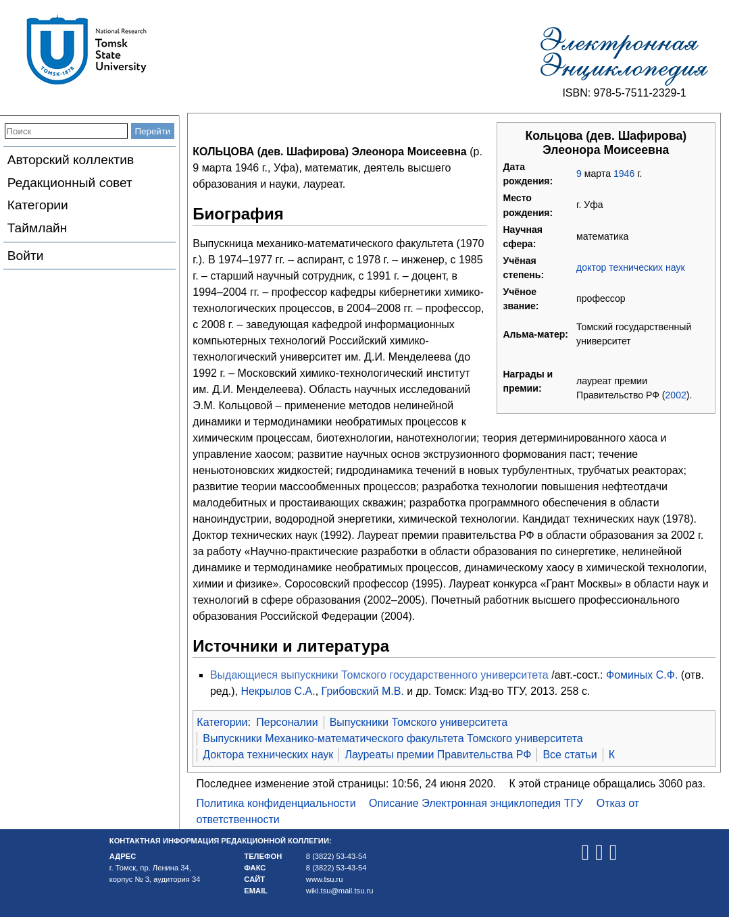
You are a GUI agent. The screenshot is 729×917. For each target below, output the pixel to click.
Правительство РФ (617, 395)
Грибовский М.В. (363, 691)
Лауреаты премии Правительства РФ (438, 754)
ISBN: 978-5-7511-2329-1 (624, 93)
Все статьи (570, 754)
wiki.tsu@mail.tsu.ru (340, 891)
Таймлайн (37, 228)
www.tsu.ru (324, 879)
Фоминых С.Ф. (642, 675)
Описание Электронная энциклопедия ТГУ (476, 803)
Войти (25, 255)
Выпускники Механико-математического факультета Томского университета (392, 738)
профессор (601, 298)
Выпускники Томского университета (419, 722)
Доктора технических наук (268, 754)
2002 (675, 395)
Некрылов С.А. (278, 691)
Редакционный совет (69, 183)
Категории (37, 205)
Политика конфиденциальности (276, 803)
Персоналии (287, 722)
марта (597, 173)
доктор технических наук (630, 267)
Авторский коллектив (70, 160)
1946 (623, 173)
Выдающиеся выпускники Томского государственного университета (379, 675)
